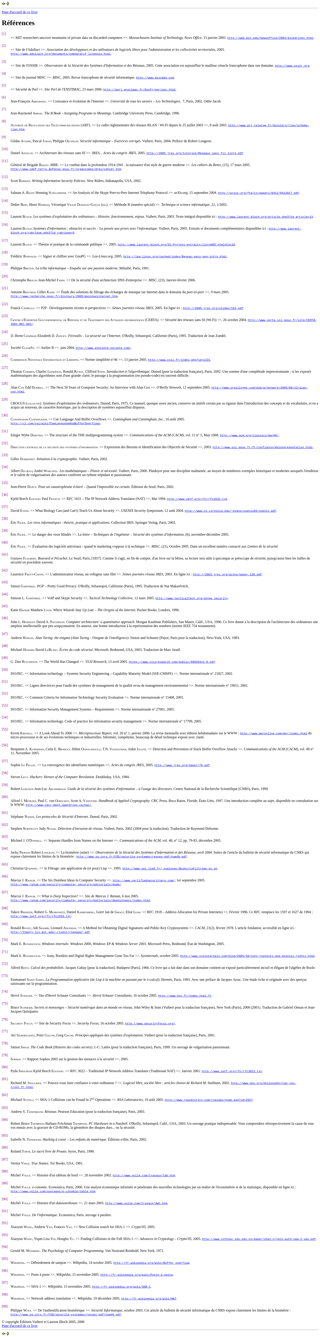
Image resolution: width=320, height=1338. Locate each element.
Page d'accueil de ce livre (20, 12)
